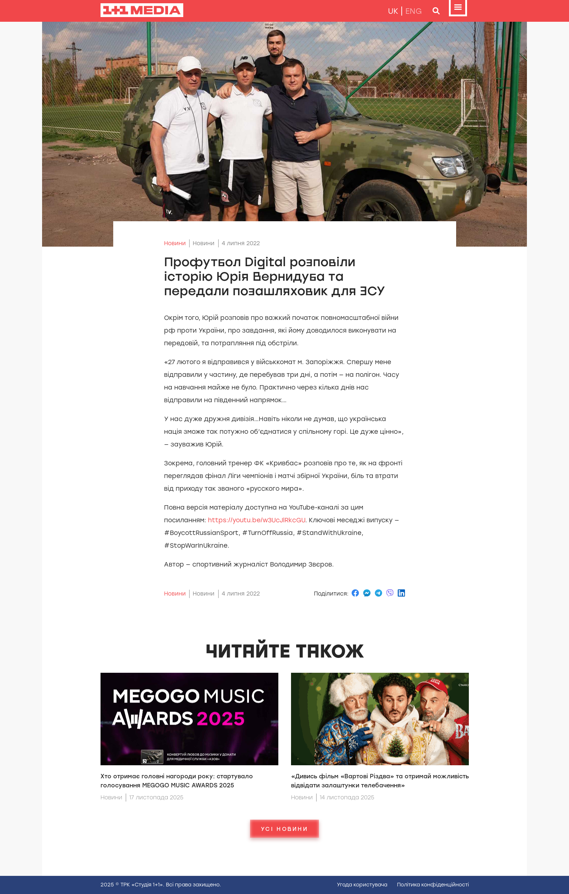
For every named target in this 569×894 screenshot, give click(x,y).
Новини (175, 243)
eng (413, 11)
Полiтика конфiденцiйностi (433, 885)
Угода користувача (362, 885)
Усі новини (284, 828)
